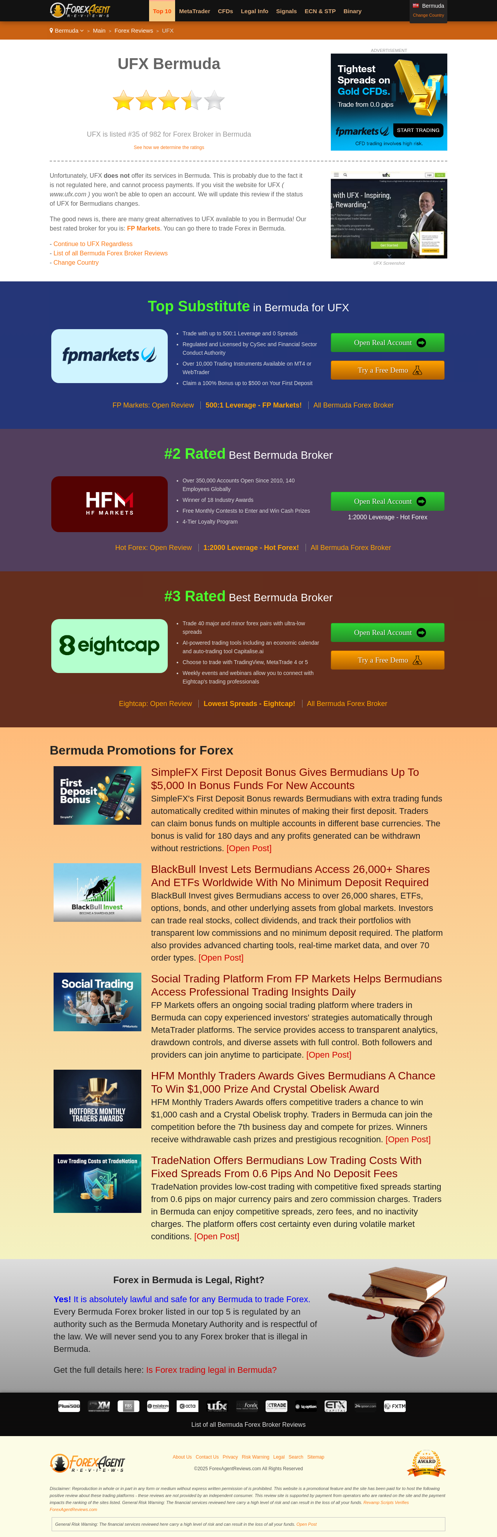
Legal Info (254, 11)
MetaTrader (194, 11)
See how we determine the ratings (169, 147)
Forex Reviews (134, 30)
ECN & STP (320, 11)
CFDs (225, 11)
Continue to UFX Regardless (93, 244)
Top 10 (162, 11)
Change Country (428, 15)
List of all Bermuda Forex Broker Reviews (111, 253)
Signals (286, 11)
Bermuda (67, 30)
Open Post (307, 1524)
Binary (353, 11)
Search (295, 1457)
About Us (182, 1457)
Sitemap (315, 1457)
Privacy (230, 1457)
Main (99, 30)
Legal (279, 1457)
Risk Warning (255, 1457)
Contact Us (207, 1457)
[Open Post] (248, 848)
